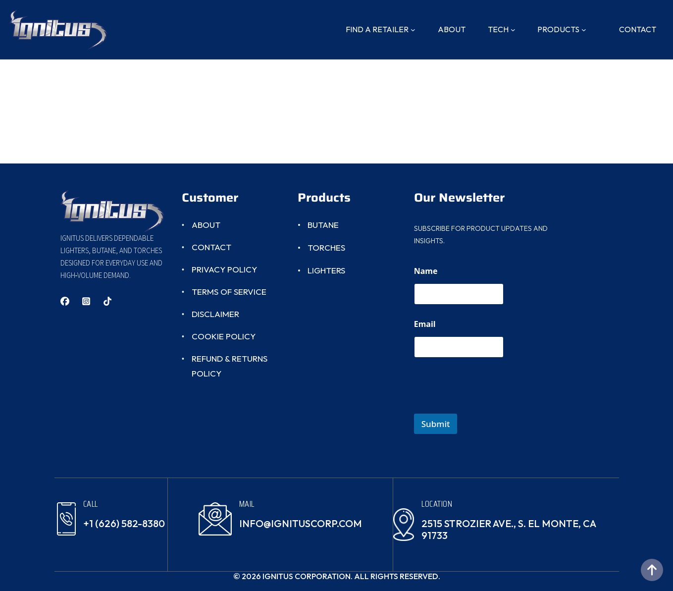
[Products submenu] (583, 29)
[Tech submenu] (513, 29)
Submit (435, 424)
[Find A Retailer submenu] (413, 29)
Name (426, 271)
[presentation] (489, 407)
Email (425, 324)
